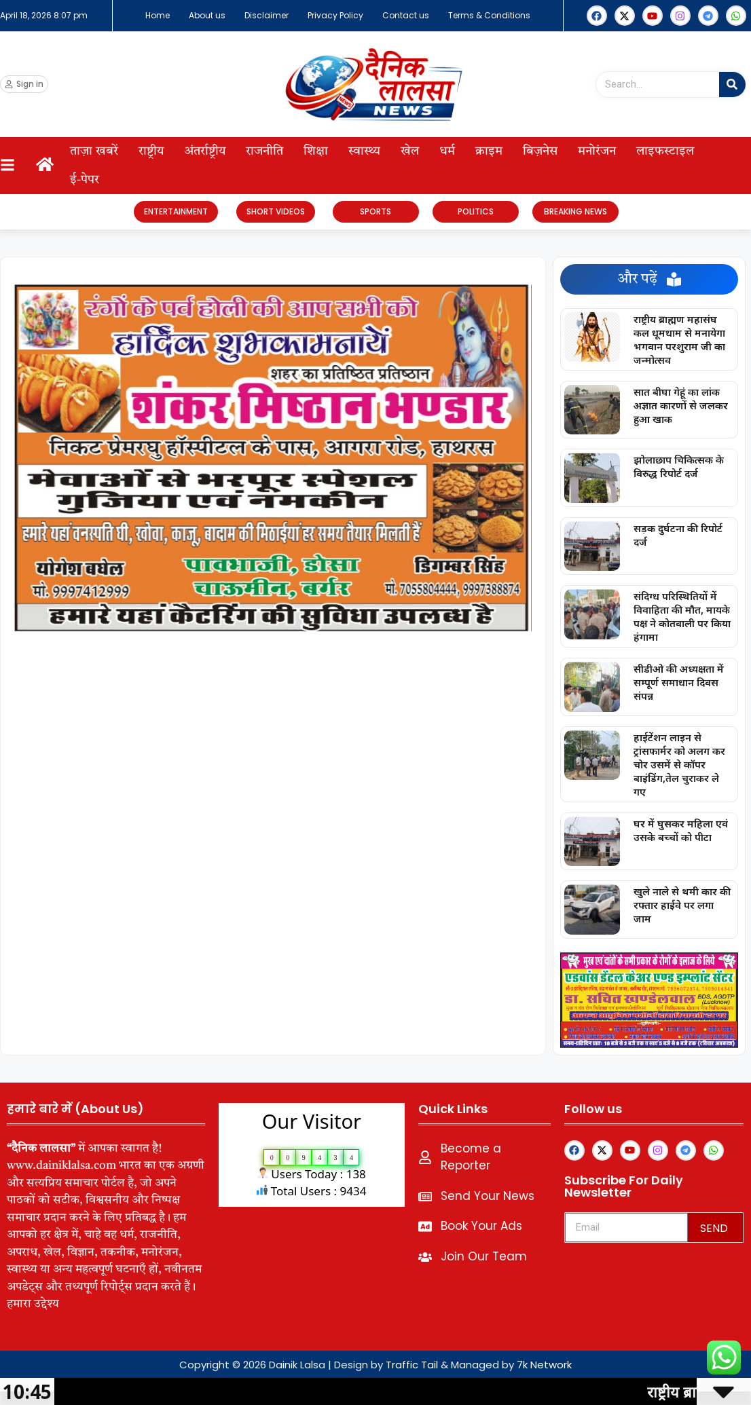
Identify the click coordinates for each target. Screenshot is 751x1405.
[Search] (732, 84)
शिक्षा (316, 151)
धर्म (447, 151)
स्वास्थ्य (364, 151)
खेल (410, 151)
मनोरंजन (597, 151)
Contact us (405, 15)
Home (157, 15)
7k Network (544, 1364)
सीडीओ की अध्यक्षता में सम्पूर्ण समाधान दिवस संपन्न (679, 682)
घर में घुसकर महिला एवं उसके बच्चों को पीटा (681, 830)
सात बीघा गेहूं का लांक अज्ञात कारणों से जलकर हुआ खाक (681, 405)
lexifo (220, 1220)
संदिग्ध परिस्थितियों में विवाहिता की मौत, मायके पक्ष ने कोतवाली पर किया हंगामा (682, 616)
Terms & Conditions (489, 15)
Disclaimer (266, 15)
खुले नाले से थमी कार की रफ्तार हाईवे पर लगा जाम (682, 904)
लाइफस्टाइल (665, 151)
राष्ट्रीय (151, 151)
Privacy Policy (335, 15)
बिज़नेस (540, 151)
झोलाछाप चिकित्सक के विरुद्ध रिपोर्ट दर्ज (679, 466)
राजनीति (264, 151)
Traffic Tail (412, 1364)
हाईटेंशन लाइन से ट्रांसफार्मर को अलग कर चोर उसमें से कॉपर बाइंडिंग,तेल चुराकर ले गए (679, 764)
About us (207, 15)
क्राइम (488, 151)
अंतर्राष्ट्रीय (204, 151)
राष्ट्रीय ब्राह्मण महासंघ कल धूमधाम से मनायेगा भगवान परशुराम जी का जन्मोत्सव (679, 339)
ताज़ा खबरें (94, 151)
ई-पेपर (84, 180)
